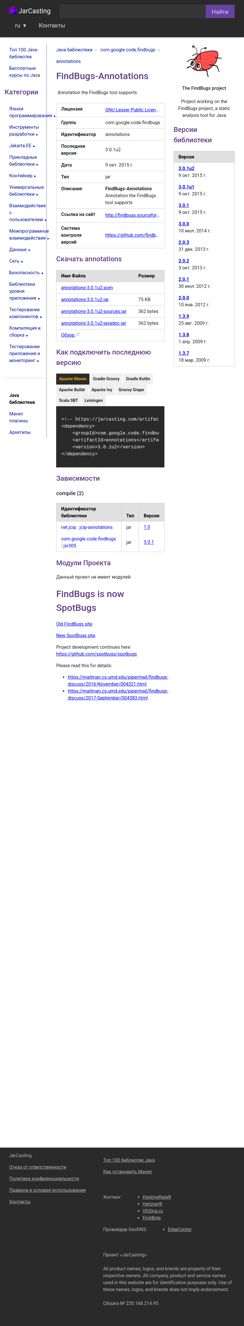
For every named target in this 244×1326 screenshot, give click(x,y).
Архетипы (20, 432)
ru (17, 25)
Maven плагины (18, 417)
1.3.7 (184, 353)
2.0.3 (184, 242)
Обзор (70, 335)
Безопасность (24, 272)
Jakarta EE (20, 145)
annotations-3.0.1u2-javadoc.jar (93, 323)
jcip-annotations (96, 531)
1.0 (147, 531)
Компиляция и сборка (25, 331)
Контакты (52, 25)
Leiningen (94, 400)
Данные (18, 249)
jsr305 (69, 549)
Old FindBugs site (74, 627)
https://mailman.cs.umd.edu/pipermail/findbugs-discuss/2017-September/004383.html (118, 698)
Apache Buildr (72, 389)
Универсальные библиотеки (26, 190)
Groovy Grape (131, 389)
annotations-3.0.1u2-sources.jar (93, 311)
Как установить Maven (127, 1171)
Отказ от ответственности (37, 1167)
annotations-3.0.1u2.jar (85, 299)
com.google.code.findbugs (88, 542)
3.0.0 (184, 224)
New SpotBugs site (75, 639)
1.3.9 (184, 316)
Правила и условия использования (47, 1190)
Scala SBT (68, 400)
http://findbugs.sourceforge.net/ (132, 215)
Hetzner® (152, 1204)
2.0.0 (184, 298)
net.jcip (68, 531)
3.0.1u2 (187, 168)
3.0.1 (149, 546)
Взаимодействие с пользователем (27, 212)
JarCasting (30, 11)
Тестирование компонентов (24, 313)
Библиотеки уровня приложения (22, 291)
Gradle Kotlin (138, 378)
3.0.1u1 (187, 187)
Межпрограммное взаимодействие (27, 234)
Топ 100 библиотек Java (129, 1160)
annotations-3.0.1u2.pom (87, 287)
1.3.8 (184, 334)
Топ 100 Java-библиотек (23, 53)
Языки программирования (27, 112)
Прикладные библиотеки (23, 160)
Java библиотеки (22, 399)
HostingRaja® (157, 1197)
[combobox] (133, 11)
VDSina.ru (153, 1211)
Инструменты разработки (24, 130)
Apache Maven (73, 378)
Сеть (14, 261)
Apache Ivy (102, 389)
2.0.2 (184, 261)
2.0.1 (184, 279)
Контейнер (20, 175)
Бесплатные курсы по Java (24, 72)
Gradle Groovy (106, 378)
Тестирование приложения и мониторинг (24, 353)
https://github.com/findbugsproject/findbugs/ (132, 235)
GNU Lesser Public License (132, 110)
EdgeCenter (180, 1229)
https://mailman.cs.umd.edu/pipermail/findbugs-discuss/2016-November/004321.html (118, 684)
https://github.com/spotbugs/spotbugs (96, 657)
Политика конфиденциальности (44, 1178)
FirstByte (152, 1218)
